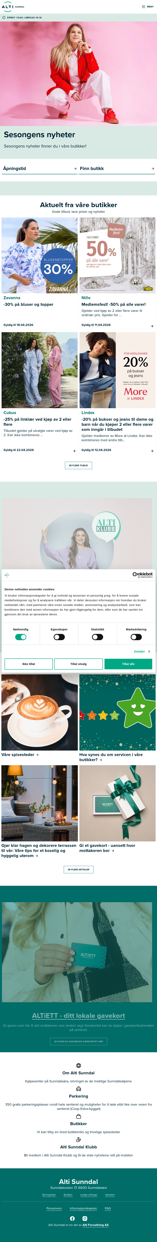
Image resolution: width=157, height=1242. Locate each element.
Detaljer (139, 651)
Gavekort (110, 1194)
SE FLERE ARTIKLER (78, 869)
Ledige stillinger (88, 1194)
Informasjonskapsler (83, 1208)
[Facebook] (72, 1220)
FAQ (108, 1208)
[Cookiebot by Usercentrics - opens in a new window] (135, 575)
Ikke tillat (28, 664)
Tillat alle (128, 664)
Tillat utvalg (78, 664)
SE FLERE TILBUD (78, 465)
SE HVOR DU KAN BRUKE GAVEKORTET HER (78, 1041)
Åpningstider (49, 1194)
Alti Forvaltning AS (96, 1225)
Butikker (68, 1194)
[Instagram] (85, 1220)
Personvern (54, 1208)
